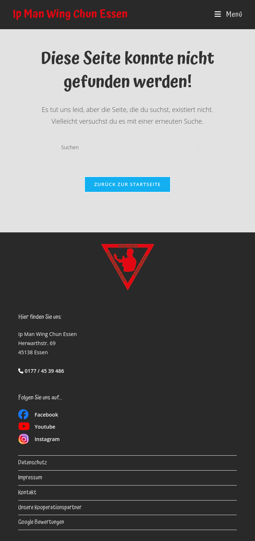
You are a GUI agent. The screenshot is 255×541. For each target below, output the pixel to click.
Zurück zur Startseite (127, 184)
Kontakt (27, 492)
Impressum (30, 477)
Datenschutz (32, 462)
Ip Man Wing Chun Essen (70, 14)
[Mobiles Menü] (228, 14)
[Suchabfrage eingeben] (127, 147)
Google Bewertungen (41, 522)
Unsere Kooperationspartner (50, 507)
